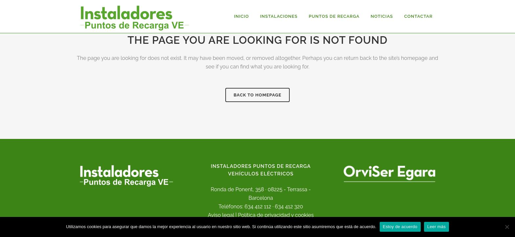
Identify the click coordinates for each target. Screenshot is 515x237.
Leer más (436, 226)
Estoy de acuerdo (400, 226)
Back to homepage (257, 94)
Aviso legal (221, 215)
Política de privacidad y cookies (276, 215)
